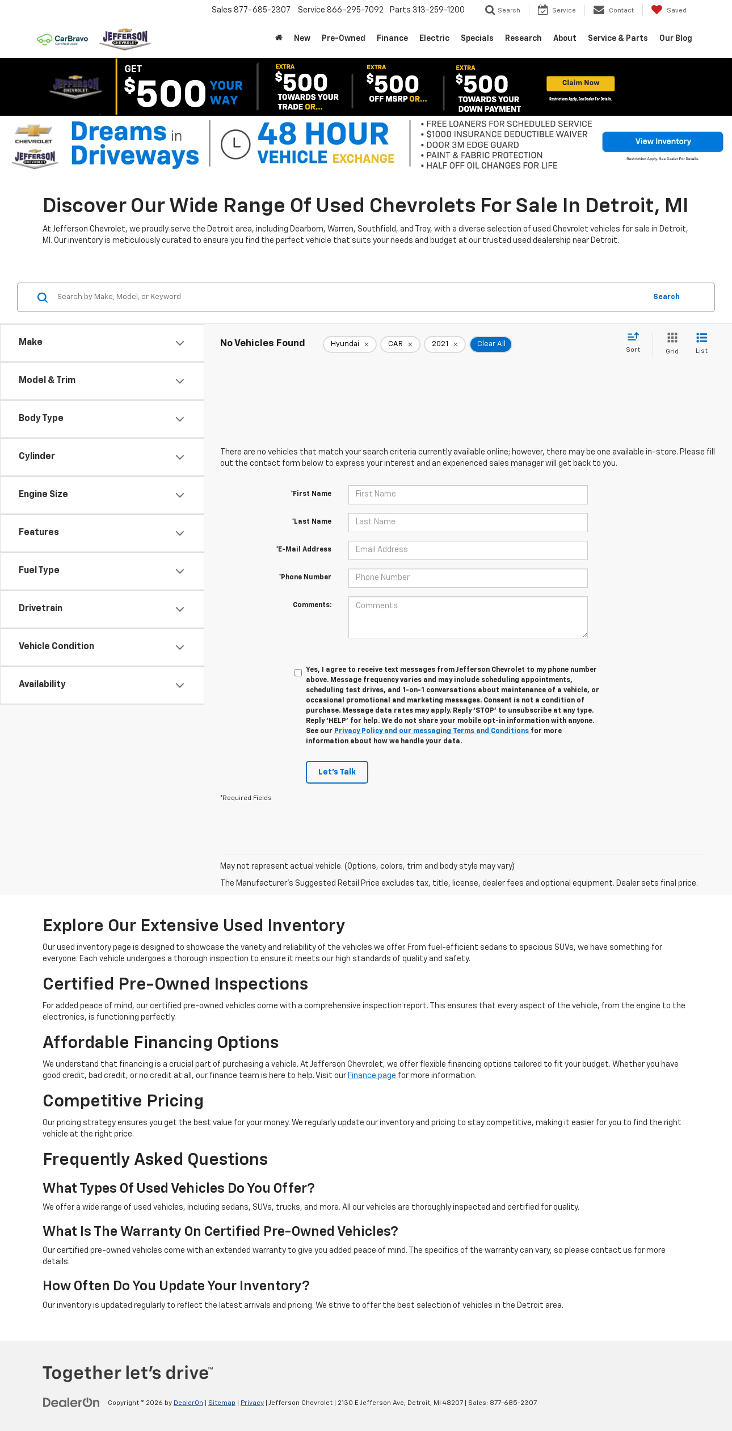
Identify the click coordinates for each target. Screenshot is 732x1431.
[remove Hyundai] (350, 344)
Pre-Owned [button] (343, 39)
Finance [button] (392, 39)
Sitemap (221, 1403)
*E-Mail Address (303, 549)
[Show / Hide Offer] (357, 86)
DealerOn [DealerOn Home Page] (188, 1403)
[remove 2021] (445, 344)
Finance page (372, 1076)
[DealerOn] (71, 1403)
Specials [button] (477, 39)
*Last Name (311, 522)
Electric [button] (434, 39)
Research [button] (523, 39)
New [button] (302, 39)
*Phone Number (305, 577)
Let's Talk (337, 772)
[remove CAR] (400, 344)
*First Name (311, 494)
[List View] (701, 344)
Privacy (252, 1403)
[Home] (279, 38)
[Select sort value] (636, 343)
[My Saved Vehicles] (668, 10)
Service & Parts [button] (618, 39)
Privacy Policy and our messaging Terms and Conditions (432, 731)
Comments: (312, 605)
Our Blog (675, 39)
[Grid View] (670, 344)
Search (666, 297)
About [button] (565, 39)
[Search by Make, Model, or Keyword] (349, 297)
